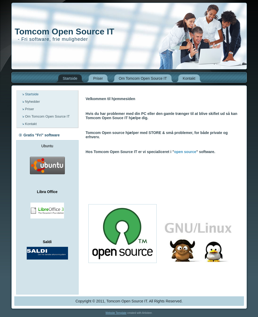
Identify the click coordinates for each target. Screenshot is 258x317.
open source (185, 152)
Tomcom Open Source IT (64, 31)
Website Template (116, 312)
